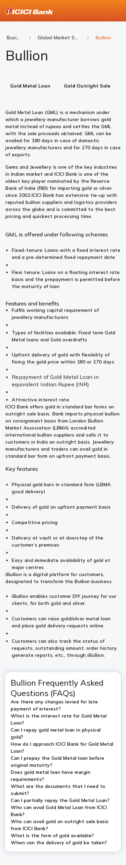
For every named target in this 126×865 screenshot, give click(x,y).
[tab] (30, 86)
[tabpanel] (63, 256)
